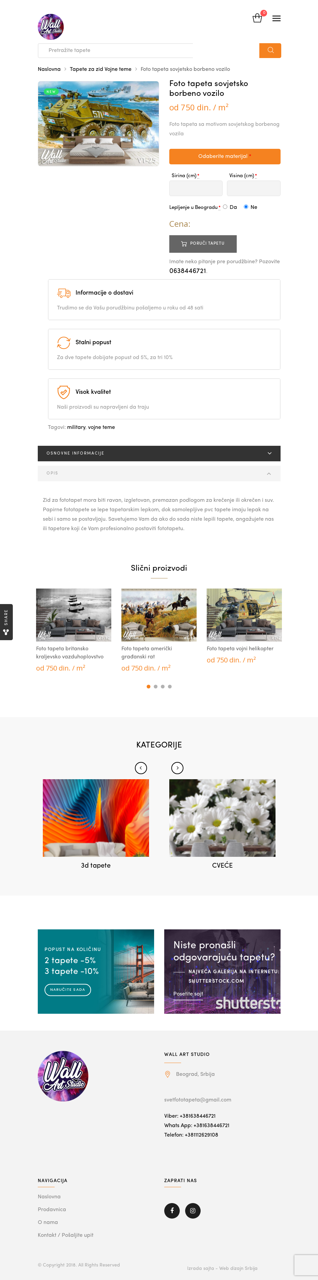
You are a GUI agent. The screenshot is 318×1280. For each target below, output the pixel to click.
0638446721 (187, 271)
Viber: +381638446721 (189, 1116)
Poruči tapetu (207, 244)
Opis (52, 473)
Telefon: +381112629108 (191, 1135)
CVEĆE (222, 866)
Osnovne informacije (76, 454)
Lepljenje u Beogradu (193, 207)
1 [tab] (148, 686)
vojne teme (101, 427)
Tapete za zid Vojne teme (101, 69)
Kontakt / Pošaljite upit (65, 1235)
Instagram (193, 1211)
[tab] (159, 453)
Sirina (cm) (184, 176)
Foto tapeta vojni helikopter (240, 649)
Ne (250, 207)
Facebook (172, 1211)
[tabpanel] (73, 631)
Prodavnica (52, 1210)
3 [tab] (163, 686)
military (76, 427)
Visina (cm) (241, 176)
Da (230, 207)
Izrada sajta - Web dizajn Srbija (222, 1268)
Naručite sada (67, 989)
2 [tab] (155, 686)
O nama (48, 1222)
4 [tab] (170, 686)
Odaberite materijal (224, 156)
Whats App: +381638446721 (196, 1125)
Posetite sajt (188, 994)
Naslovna (49, 69)
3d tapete (96, 866)
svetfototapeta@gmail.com (197, 1100)
